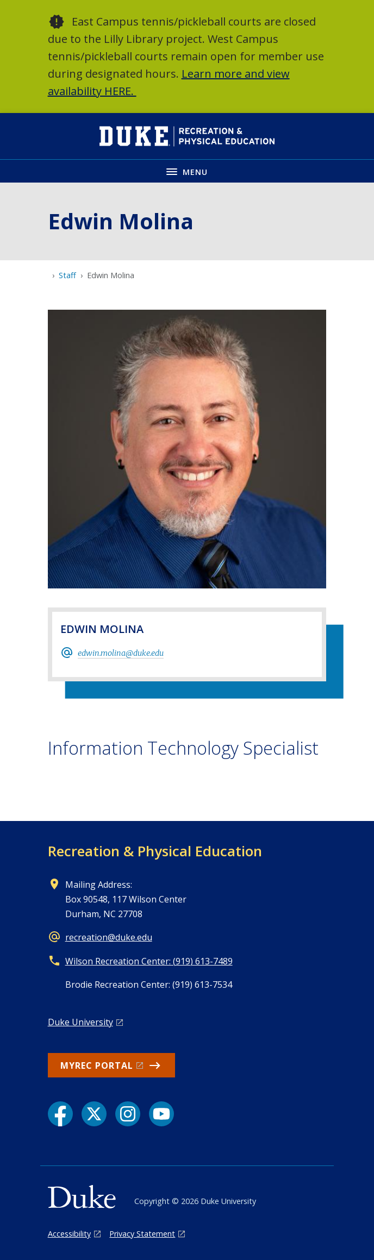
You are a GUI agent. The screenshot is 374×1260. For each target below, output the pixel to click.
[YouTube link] (161, 1113)
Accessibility (69, 1233)
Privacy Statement (142, 1233)
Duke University (80, 1022)
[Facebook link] (60, 1113)
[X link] (94, 1113)
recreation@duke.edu (108, 937)
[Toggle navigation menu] (187, 171)
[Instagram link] (127, 1113)
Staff (67, 275)
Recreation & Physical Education (155, 851)
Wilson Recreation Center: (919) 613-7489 (149, 961)
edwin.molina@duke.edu (121, 653)
